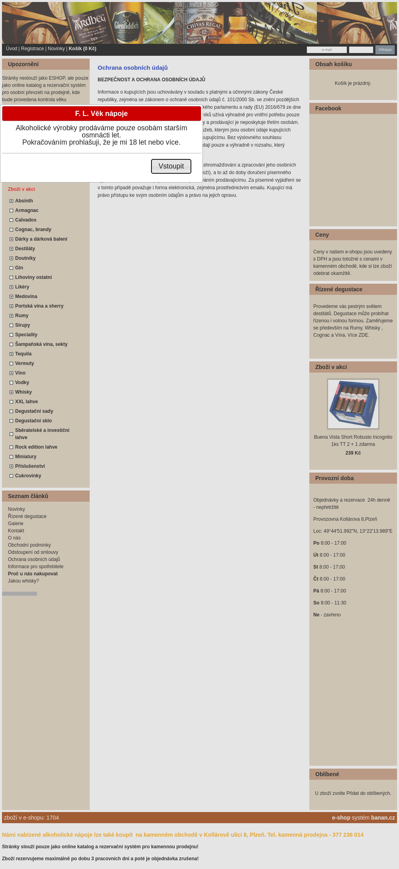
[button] (171, 166)
